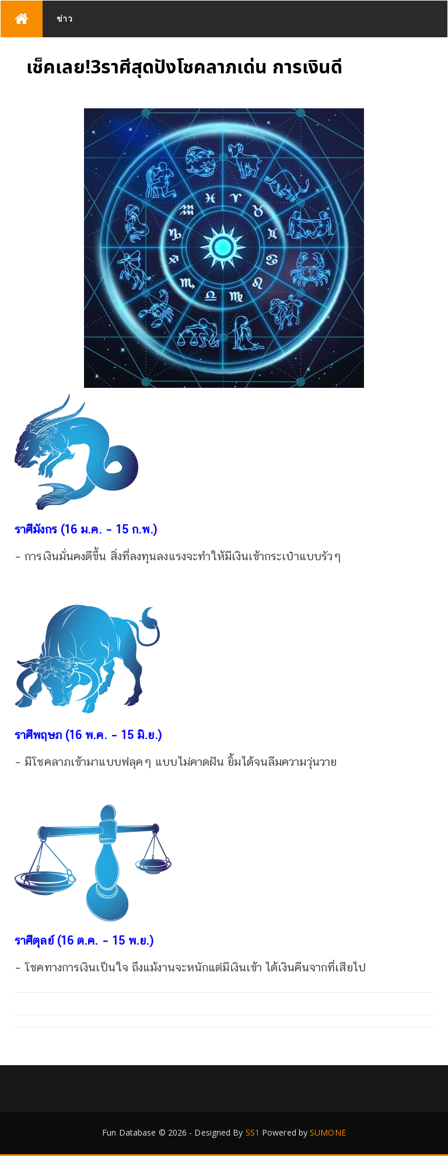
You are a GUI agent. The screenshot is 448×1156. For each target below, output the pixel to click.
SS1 (253, 1132)
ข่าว (65, 18)
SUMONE (328, 1132)
